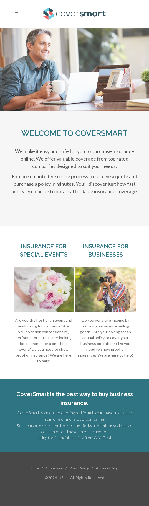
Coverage (54, 468)
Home (34, 468)
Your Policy (79, 468)
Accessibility (107, 468)
